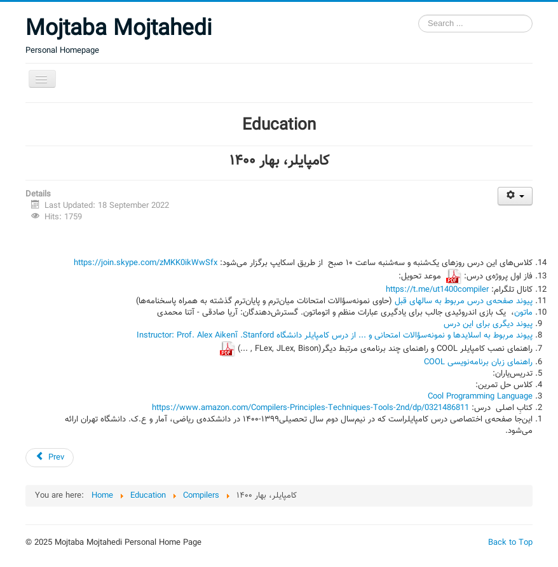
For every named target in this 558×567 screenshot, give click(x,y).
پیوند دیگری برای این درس (488, 324)
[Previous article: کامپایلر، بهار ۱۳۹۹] (49, 457)
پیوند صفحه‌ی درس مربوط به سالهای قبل (462, 301)
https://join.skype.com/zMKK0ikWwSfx (145, 263)
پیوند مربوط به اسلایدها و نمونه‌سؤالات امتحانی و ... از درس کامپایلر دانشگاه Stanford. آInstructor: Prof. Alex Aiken (335, 335)
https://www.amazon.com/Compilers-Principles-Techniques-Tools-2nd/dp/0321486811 (310, 408)
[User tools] (515, 196)
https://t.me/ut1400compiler (437, 290)
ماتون (523, 312)
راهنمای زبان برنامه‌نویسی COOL (478, 362)
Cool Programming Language (480, 396)
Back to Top (510, 542)
